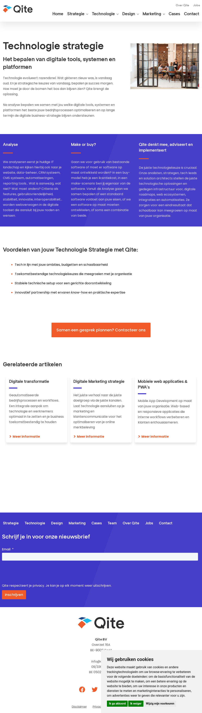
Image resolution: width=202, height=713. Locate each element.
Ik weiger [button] (135, 703)
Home (57, 14)
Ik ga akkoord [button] (117, 703)
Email (6, 549)
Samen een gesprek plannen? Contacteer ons (101, 330)
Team (112, 523)
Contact (191, 14)
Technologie (103, 14)
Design (128, 14)
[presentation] (32, 572)
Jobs (196, 5)
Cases (174, 14)
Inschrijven (14, 594)
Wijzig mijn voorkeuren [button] (160, 703)
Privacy (98, 707)
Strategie (75, 14)
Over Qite (182, 5)
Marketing (152, 14)
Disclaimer (79, 707)
